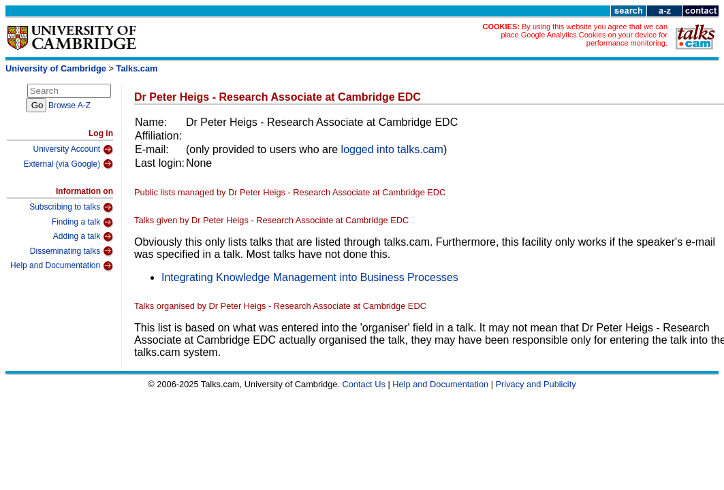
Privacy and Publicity (536, 384)
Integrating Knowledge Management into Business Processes (309, 277)
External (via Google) (68, 164)
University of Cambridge (55, 68)
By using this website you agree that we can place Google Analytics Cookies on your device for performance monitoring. (584, 34)
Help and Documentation (61, 266)
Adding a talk (83, 236)
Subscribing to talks (71, 207)
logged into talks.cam (392, 149)
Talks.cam (137, 68)
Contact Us (364, 384)
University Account (73, 149)
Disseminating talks (71, 251)
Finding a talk (82, 222)
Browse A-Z (69, 105)
